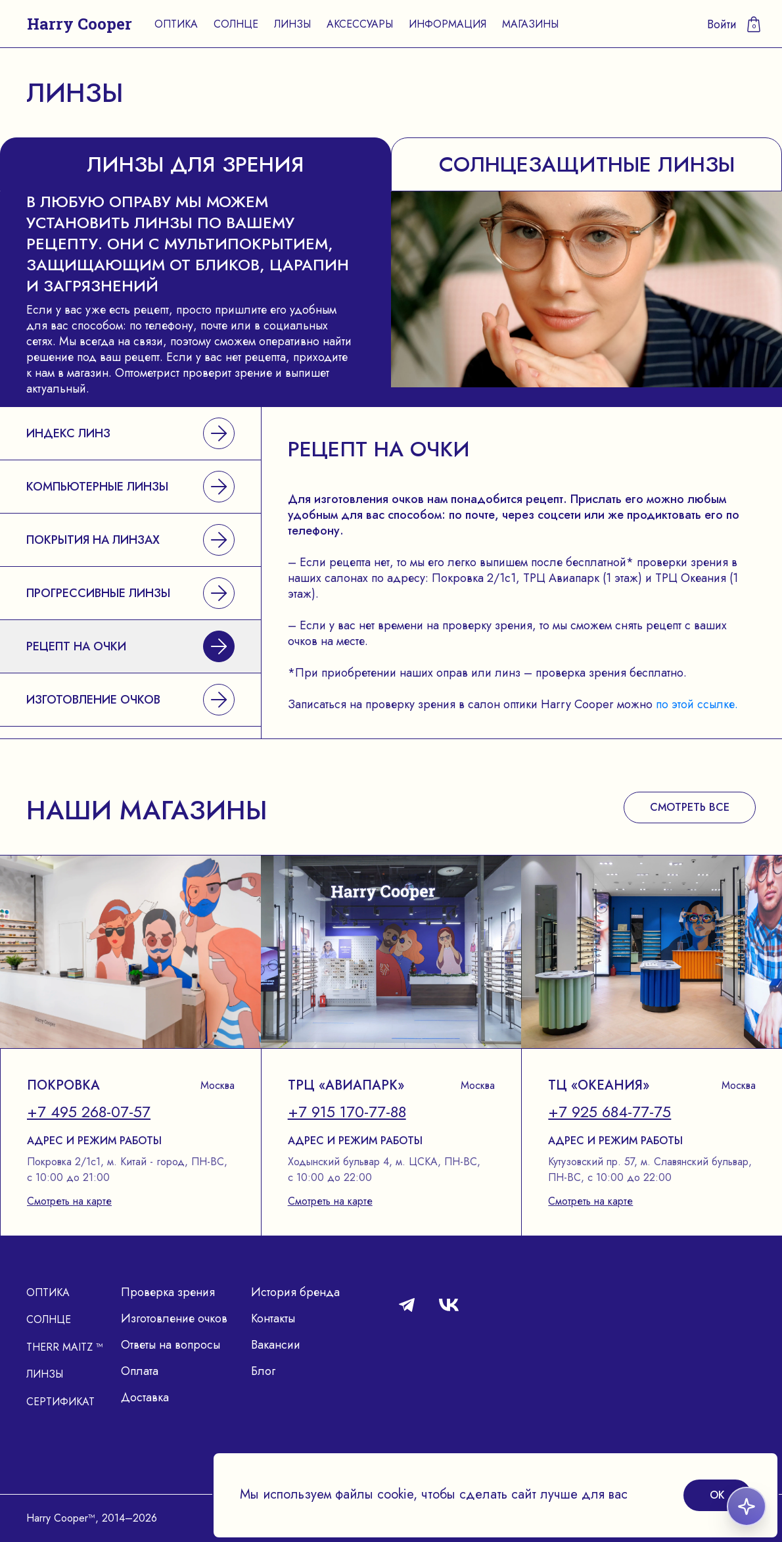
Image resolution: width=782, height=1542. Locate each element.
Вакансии (275, 1344)
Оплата (139, 1371)
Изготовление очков (130, 699)
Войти (722, 24)
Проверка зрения (168, 1292)
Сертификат (60, 1401)
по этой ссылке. (697, 704)
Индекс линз (130, 433)
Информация (447, 24)
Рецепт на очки (130, 646)
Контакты (273, 1318)
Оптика (176, 24)
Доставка (145, 1397)
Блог (263, 1371)
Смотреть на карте (69, 1201)
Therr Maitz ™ (64, 1347)
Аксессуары (360, 24)
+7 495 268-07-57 (88, 1112)
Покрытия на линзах (130, 540)
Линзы (292, 24)
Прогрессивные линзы (130, 593)
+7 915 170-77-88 (347, 1112)
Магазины (530, 24)
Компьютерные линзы (130, 486)
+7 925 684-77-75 (609, 1112)
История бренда (295, 1292)
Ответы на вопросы (170, 1344)
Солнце (236, 24)
